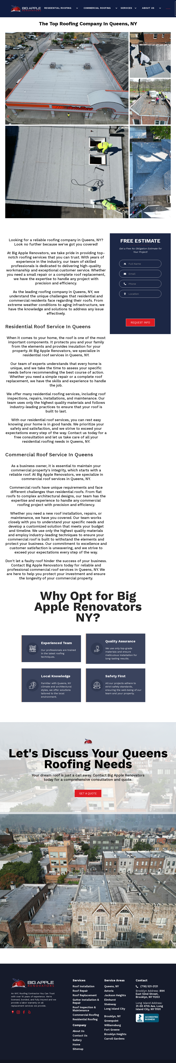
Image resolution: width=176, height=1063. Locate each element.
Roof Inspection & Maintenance (84, 1009)
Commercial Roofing (97, 8)
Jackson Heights (115, 995)
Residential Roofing (57, 8)
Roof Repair (80, 990)
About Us (148, 8)
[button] (61, 8)
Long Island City (114, 1008)
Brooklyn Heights (115, 1034)
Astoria (109, 990)
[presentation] (142, 308)
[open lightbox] (66, 78)
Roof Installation (83, 986)
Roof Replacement (85, 995)
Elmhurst (110, 999)
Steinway (110, 1004)
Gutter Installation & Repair (86, 1001)
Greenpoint (111, 1020)
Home (76, 1044)
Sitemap (78, 1049)
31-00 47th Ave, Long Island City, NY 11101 (149, 1008)
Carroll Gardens (114, 1038)
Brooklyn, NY (112, 1016)
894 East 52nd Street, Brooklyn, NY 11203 (150, 994)
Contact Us (80, 1035)
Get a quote (88, 793)
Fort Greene (112, 1029)
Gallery (77, 1040)
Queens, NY (111, 986)
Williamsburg (112, 1025)
